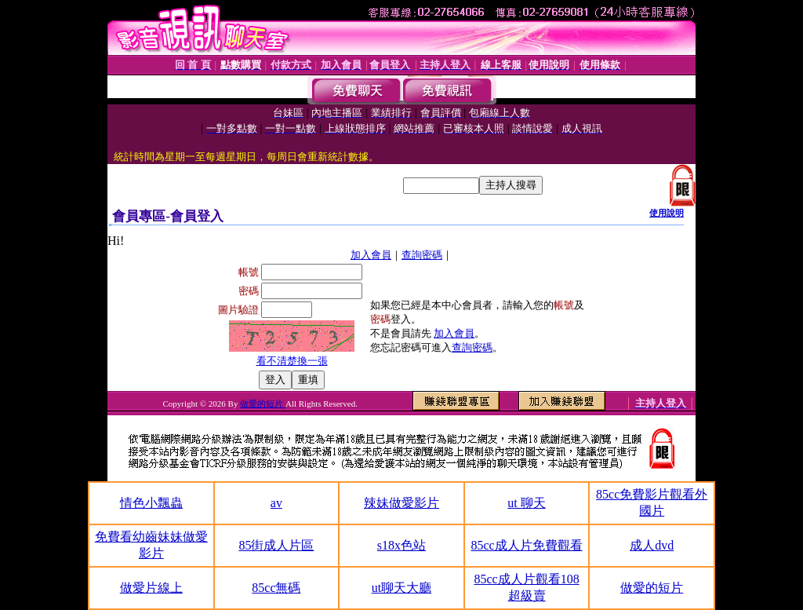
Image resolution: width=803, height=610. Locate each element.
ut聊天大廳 (401, 587)
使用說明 (666, 212)
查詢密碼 (422, 255)
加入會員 (371, 255)
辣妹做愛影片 (401, 503)
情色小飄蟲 (151, 503)
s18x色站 (401, 545)
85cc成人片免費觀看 (526, 545)
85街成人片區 (276, 545)
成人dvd (652, 545)
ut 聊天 (526, 503)
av (276, 503)
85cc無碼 (276, 587)
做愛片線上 (151, 587)
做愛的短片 (262, 403)
